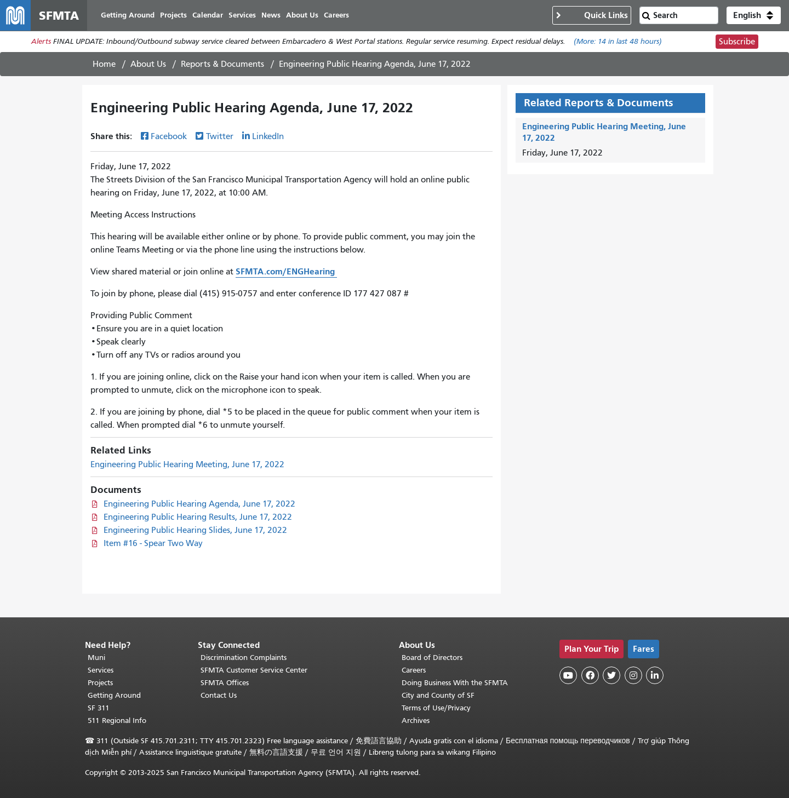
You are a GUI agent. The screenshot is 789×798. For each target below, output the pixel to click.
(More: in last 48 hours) (618, 42)
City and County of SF (438, 695)
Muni (96, 657)
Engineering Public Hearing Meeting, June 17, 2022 (187, 464)
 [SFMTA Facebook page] (590, 675)
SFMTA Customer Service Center (254, 670)
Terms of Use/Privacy (436, 708)
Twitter (219, 136)
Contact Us (219, 695)
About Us (148, 64)
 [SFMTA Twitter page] (611, 675)
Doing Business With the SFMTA (455, 682)
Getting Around (114, 695)
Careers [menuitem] (336, 15)
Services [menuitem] (242, 15)
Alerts (41, 42)
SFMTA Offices (225, 682)
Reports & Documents (222, 64)
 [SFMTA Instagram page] (633, 675)
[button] (754, 15)
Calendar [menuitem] (207, 15)
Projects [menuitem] (173, 15)
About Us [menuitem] (302, 15)
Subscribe (737, 42)
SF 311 (99, 708)
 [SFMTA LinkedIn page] (655, 675)
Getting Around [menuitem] (128, 15)
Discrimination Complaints (244, 657)
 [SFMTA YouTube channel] (568, 675)
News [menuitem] (271, 15)
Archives (416, 720)
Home (104, 64)
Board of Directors (432, 657)
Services (100, 670)
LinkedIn (268, 136)
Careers (414, 670)
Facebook (169, 136)
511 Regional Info (117, 720)
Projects (100, 682)
